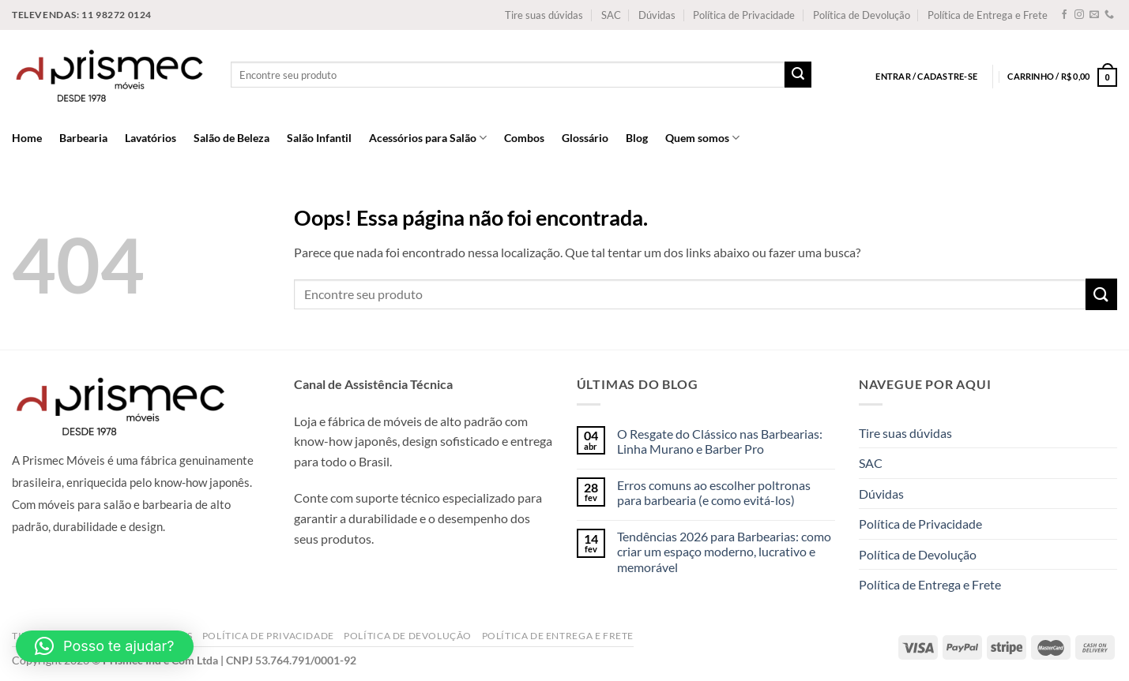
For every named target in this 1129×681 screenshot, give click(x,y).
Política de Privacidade (744, 15)
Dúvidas (657, 15)
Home (27, 137)
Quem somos (702, 137)
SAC (611, 15)
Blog (637, 137)
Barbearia (83, 137)
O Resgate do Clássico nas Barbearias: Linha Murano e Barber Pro (719, 441)
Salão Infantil (319, 137)
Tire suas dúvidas (544, 15)
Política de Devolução (861, 15)
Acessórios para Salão (428, 137)
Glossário (585, 137)
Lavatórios (150, 137)
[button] (105, 646)
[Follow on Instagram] (1079, 15)
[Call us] (1109, 15)
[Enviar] (798, 75)
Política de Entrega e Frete (988, 15)
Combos (524, 137)
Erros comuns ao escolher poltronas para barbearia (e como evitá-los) (714, 492)
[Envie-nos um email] (1094, 15)
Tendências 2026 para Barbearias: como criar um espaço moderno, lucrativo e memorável (724, 551)
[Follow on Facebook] (1064, 15)
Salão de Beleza (231, 137)
